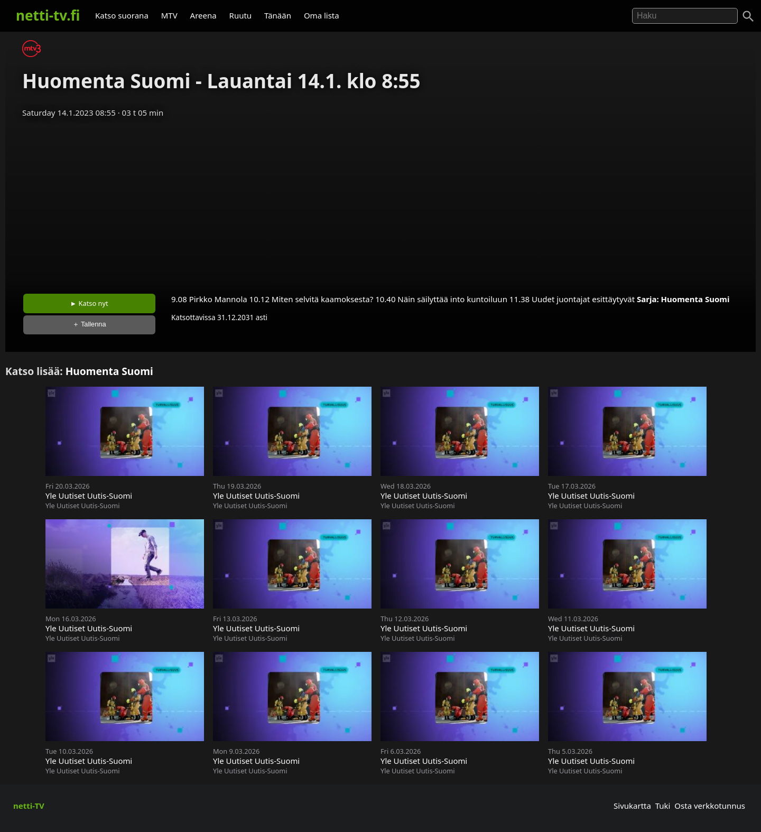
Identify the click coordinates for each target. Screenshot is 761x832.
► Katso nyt (89, 303)
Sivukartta (632, 805)
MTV (169, 15)
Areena (203, 15)
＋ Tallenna (89, 324)
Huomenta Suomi (695, 299)
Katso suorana (122, 15)
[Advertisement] (380, 202)
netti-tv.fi (48, 15)
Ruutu (240, 15)
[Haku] (748, 16)
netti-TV (28, 805)
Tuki (663, 805)
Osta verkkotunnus (709, 805)
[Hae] (685, 16)
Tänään (277, 15)
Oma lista (321, 15)
